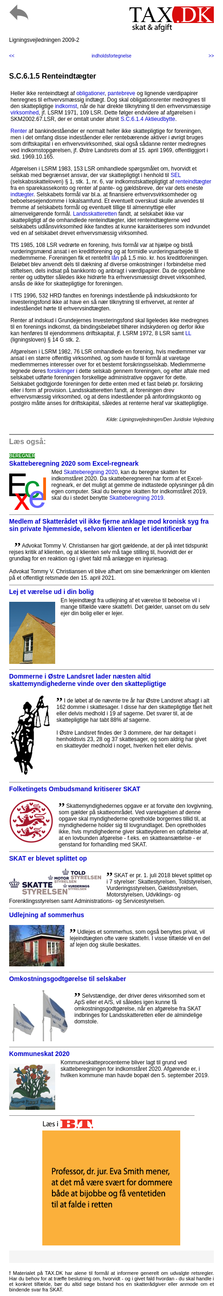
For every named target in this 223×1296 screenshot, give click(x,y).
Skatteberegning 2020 (90, 472)
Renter (19, 131)
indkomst (66, 106)
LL (188, 333)
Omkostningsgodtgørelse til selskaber (67, 978)
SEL (176, 175)
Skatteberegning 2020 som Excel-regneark (74, 463)
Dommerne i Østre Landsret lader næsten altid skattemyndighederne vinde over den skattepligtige (87, 680)
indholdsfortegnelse (111, 55)
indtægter (22, 194)
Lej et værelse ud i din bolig (51, 591)
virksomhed (25, 112)
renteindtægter (194, 181)
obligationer (90, 93)
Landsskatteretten (95, 214)
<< (12, 55)
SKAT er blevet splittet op (48, 858)
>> (211, 55)
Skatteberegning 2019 (136, 498)
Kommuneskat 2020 (39, 1053)
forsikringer (60, 371)
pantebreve (121, 93)
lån (115, 258)
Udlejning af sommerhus (46, 915)
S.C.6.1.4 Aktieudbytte (147, 119)
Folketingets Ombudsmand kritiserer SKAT (74, 789)
